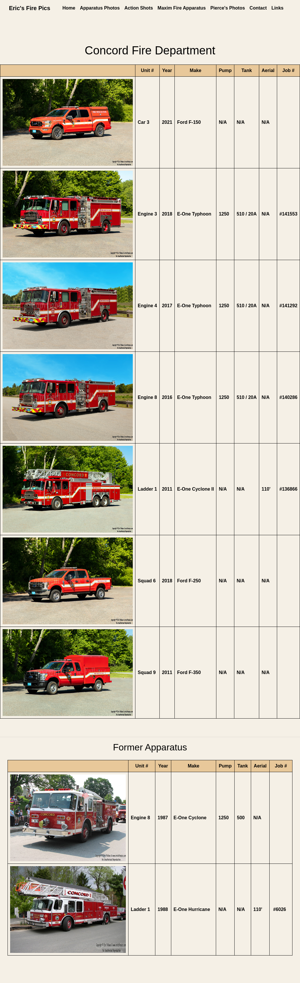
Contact (258, 7)
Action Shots (138, 7)
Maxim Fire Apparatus (182, 7)
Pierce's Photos (227, 7)
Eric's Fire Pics (29, 8)
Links (277, 7)
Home (68, 7)
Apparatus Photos (100, 7)
